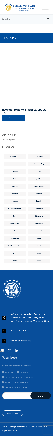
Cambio (39, 194)
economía (39, 209)
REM (39, 171)
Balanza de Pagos (39, 164)
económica (39, 231)
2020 (39, 261)
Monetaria (39, 216)
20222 (14, 253)
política (39, 179)
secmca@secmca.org (20, 340)
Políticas (15, 171)
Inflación (39, 246)
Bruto (15, 179)
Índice (15, 164)
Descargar (14, 118)
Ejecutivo (39, 201)
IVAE (15, 231)
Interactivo (15, 238)
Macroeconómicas (14, 209)
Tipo (14, 216)
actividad (14, 201)
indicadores (14, 223)
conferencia (14, 156)
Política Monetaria (14, 246)
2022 (39, 253)
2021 (15, 261)
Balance (15, 194)
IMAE (39, 238)
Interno (15, 186)
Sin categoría (8, 139)
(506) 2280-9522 (18, 330)
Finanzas (39, 156)
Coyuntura (39, 223)
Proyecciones (39, 186)
